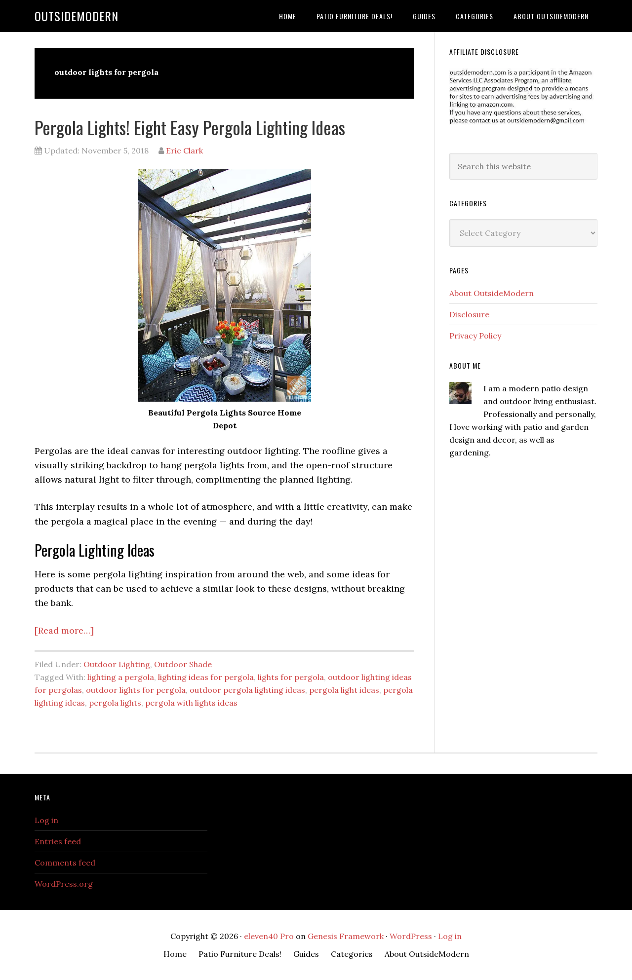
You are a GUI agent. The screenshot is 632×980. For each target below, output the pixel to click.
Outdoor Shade (183, 664)
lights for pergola (291, 677)
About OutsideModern (491, 293)
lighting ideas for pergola (206, 677)
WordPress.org (64, 884)
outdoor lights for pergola (136, 690)
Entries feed (58, 841)
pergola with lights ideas (191, 703)
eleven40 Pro (269, 936)
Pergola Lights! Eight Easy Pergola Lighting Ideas (190, 127)
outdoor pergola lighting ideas (247, 690)
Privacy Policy (475, 335)
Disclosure (469, 314)
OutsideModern (76, 16)
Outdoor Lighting (116, 664)
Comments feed (65, 862)
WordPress (411, 936)
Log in (46, 820)
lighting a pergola (120, 677)
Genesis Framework (346, 936)
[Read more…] (64, 630)
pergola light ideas (344, 690)
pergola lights (115, 703)
